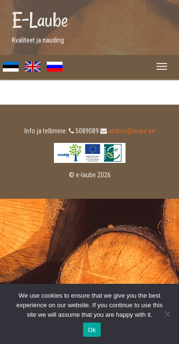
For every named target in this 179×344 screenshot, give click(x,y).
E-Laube (40, 20)
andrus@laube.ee (131, 131)
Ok (92, 329)
